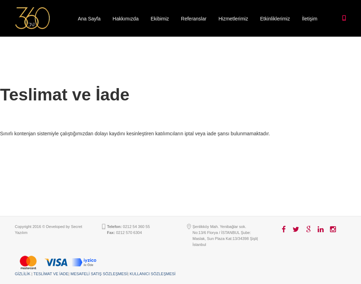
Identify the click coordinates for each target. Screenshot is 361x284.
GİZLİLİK (22, 274)
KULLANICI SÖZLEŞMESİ (153, 274)
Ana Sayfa (89, 18)
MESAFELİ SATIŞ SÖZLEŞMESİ (99, 274)
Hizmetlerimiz (233, 18)
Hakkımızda (125, 18)
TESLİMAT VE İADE (50, 274)
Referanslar (193, 18)
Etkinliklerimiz (275, 18)
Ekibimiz (160, 18)
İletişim (309, 18)
